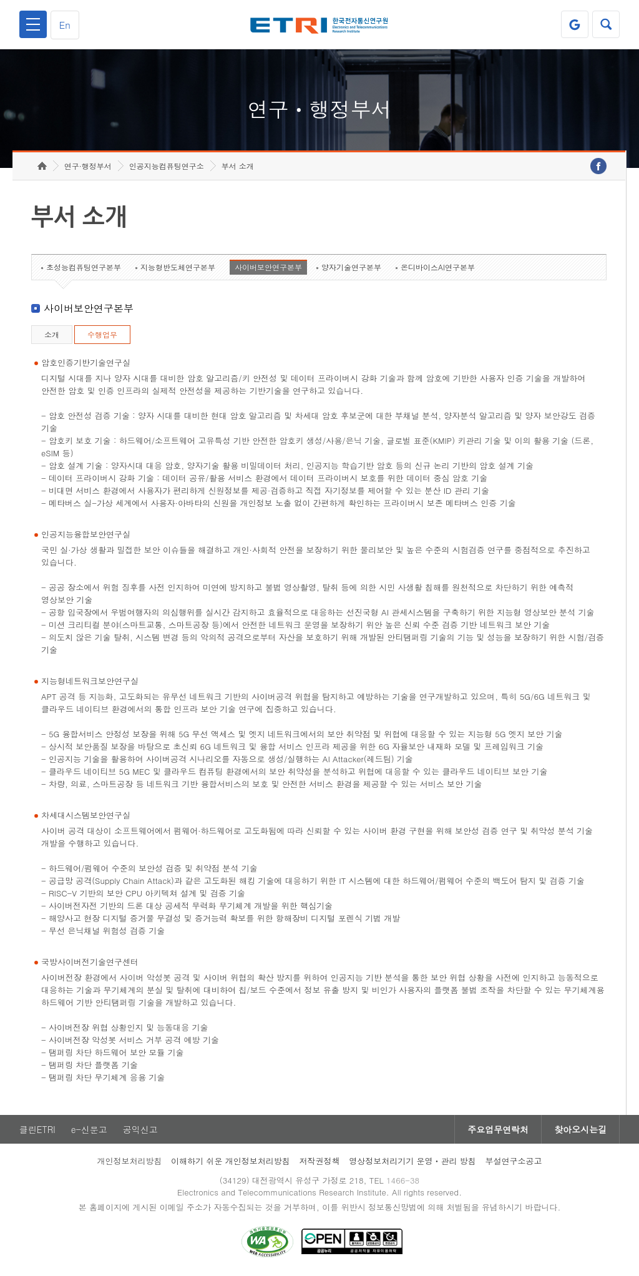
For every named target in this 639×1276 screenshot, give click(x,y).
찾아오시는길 (580, 1129)
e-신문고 (89, 1129)
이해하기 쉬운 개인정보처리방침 (230, 1161)
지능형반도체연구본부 (177, 267)
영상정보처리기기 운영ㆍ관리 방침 (412, 1161)
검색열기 (606, 24)
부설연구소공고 (513, 1161)
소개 (51, 334)
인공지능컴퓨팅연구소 (166, 165)
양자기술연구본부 (351, 267)
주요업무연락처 (498, 1129)
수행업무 (102, 334)
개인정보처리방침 (129, 1161)
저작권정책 (319, 1161)
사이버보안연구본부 (268, 267)
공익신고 (140, 1129)
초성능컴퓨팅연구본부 (83, 267)
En (65, 24)
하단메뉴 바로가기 (0, 0)
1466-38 (402, 1180)
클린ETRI (37, 1129)
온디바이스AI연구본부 (438, 267)
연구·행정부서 (88, 165)
